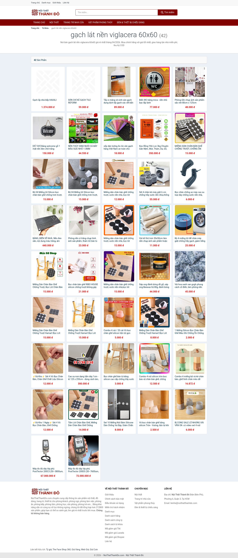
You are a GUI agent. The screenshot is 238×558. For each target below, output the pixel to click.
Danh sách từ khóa (114, 524)
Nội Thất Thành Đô (134, 555)
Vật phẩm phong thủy (100, 22)
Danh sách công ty (113, 520)
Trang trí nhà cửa (73, 22)
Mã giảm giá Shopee (114, 537)
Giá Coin (94, 549)
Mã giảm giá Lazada (114, 533)
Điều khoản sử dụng (114, 503)
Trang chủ (35, 3)
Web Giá (85, 549)
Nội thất (54, 22)
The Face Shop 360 (62, 549)
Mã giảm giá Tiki (113, 528)
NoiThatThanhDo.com (113, 555)
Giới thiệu (57, 3)
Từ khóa (45, 28)
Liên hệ (66, 3)
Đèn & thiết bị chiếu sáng (130, 22)
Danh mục (46, 3)
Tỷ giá (49, 549)
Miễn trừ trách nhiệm (115, 507)
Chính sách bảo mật (114, 499)
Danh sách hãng (112, 516)
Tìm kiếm (167, 12)
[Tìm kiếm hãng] (116, 12)
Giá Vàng (76, 549)
